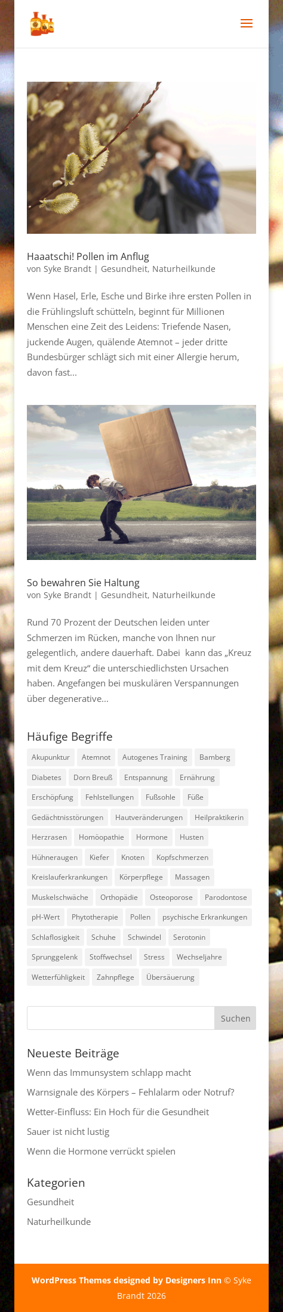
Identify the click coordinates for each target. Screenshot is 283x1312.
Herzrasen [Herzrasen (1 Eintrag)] (49, 837)
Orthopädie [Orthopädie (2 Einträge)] (119, 897)
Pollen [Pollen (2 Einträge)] (140, 917)
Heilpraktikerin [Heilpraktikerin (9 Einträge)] (219, 817)
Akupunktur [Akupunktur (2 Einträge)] (51, 757)
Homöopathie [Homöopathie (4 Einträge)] (101, 837)
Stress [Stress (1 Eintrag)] (154, 957)
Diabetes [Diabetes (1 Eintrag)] (46, 777)
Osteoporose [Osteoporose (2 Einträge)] (171, 897)
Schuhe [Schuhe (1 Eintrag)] (103, 937)
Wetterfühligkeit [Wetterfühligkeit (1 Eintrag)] (58, 977)
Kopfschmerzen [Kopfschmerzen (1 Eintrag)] (182, 857)
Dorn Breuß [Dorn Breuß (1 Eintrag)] (92, 777)
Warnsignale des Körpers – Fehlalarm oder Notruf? (130, 1092)
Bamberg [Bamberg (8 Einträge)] (214, 757)
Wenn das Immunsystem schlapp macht (109, 1072)
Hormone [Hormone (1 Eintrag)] (152, 837)
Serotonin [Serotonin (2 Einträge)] (189, 937)
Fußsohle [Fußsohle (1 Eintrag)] (161, 797)
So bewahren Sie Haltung (83, 582)
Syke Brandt (67, 268)
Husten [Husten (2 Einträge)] (192, 837)
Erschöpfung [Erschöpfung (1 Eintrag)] (52, 797)
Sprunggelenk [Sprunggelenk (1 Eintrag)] (55, 957)
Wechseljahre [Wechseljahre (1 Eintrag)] (199, 957)
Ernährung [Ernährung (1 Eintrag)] (197, 777)
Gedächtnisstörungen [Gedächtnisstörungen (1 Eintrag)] (67, 817)
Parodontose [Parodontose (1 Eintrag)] (226, 897)
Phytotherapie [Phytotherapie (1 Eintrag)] (95, 917)
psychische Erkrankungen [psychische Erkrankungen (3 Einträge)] (204, 917)
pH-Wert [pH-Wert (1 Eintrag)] (46, 917)
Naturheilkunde (184, 268)
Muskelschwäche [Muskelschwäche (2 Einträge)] (60, 897)
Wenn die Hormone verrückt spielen (101, 1151)
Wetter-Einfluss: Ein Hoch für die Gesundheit (118, 1112)
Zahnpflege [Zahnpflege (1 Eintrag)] (115, 977)
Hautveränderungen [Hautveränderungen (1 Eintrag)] (149, 817)
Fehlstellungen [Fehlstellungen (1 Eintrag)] (109, 797)
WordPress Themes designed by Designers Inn (128, 1280)
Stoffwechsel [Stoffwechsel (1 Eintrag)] (111, 957)
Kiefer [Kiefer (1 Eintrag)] (99, 857)
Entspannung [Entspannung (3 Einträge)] (146, 777)
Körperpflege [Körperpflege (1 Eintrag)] (141, 877)
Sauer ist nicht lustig (68, 1131)
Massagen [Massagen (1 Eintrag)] (192, 877)
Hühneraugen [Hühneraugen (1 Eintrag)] (55, 857)
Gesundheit (124, 268)
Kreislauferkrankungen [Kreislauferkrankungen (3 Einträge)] (69, 877)
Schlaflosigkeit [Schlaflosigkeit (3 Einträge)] (55, 937)
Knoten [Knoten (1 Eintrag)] (132, 857)
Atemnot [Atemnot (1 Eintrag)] (96, 757)
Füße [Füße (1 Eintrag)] (195, 797)
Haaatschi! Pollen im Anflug (88, 256)
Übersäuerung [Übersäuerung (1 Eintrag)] (170, 977)
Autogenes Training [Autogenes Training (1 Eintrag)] (154, 757)
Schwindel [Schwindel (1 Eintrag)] (144, 937)
